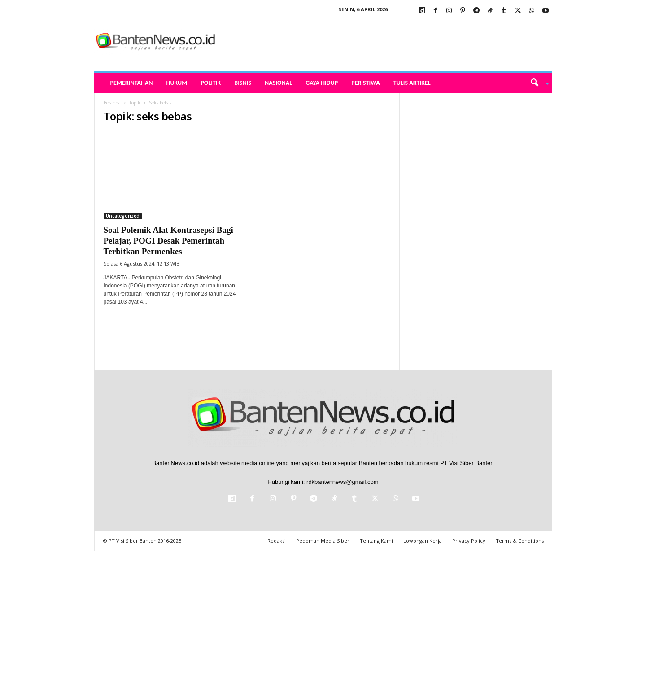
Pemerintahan (131, 83)
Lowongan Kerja (422, 540)
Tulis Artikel (412, 83)
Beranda (112, 103)
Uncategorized (123, 216)
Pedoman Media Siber (322, 540)
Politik (211, 83)
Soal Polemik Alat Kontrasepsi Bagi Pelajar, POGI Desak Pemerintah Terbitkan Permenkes (168, 240)
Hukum (177, 83)
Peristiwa (365, 83)
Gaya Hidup (322, 83)
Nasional (278, 83)
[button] (536, 83)
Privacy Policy (468, 540)
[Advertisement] (476, 227)
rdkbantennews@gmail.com (342, 482)
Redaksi (276, 540)
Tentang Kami (376, 540)
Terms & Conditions (520, 540)
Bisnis (242, 83)
